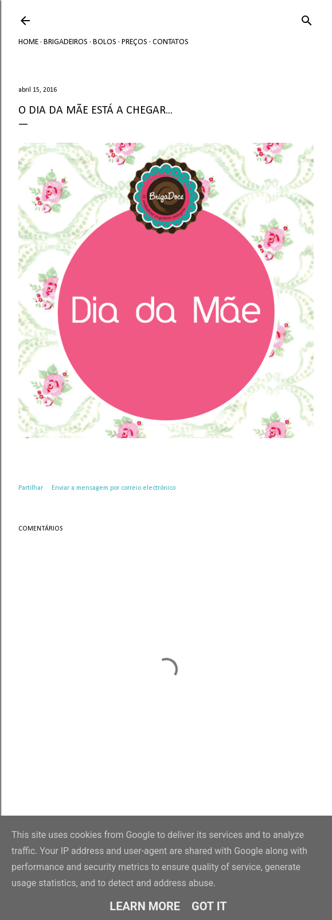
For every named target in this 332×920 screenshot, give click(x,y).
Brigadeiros (66, 42)
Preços (134, 42)
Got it (209, 906)
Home (28, 42)
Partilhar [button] (30, 488)
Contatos (171, 42)
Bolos (104, 42)
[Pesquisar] (307, 18)
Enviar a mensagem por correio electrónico (113, 488)
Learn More (145, 906)
